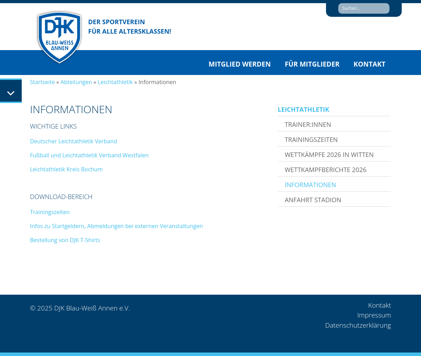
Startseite (42, 82)
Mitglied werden (240, 64)
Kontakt (370, 64)
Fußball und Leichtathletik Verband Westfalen (89, 155)
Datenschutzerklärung (358, 325)
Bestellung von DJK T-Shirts (65, 240)
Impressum (374, 315)
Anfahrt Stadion (313, 200)
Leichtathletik (115, 82)
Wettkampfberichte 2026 (325, 169)
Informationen (310, 184)
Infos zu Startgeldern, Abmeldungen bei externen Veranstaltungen (117, 226)
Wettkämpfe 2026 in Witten (329, 154)
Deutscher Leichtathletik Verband (73, 141)
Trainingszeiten (50, 212)
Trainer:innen (308, 124)
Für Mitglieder (312, 64)
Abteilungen (76, 82)
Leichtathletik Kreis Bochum (66, 169)
